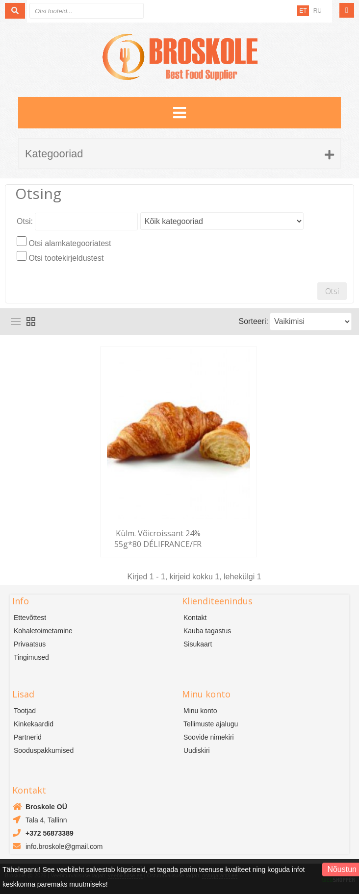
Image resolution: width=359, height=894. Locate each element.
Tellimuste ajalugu (210, 724)
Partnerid (28, 737)
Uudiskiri (196, 750)
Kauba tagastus (207, 631)
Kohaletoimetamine (43, 631)
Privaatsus (30, 644)
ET (303, 10)
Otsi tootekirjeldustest (65, 258)
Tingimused (31, 657)
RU (317, 10)
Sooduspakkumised (44, 750)
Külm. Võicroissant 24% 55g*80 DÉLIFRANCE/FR (158, 538)
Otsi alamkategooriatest (69, 243)
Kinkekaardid (33, 724)
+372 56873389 (50, 833)
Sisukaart (197, 644)
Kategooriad (54, 154)
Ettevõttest (30, 617)
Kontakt (194, 617)
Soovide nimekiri (208, 737)
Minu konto (200, 711)
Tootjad (25, 711)
